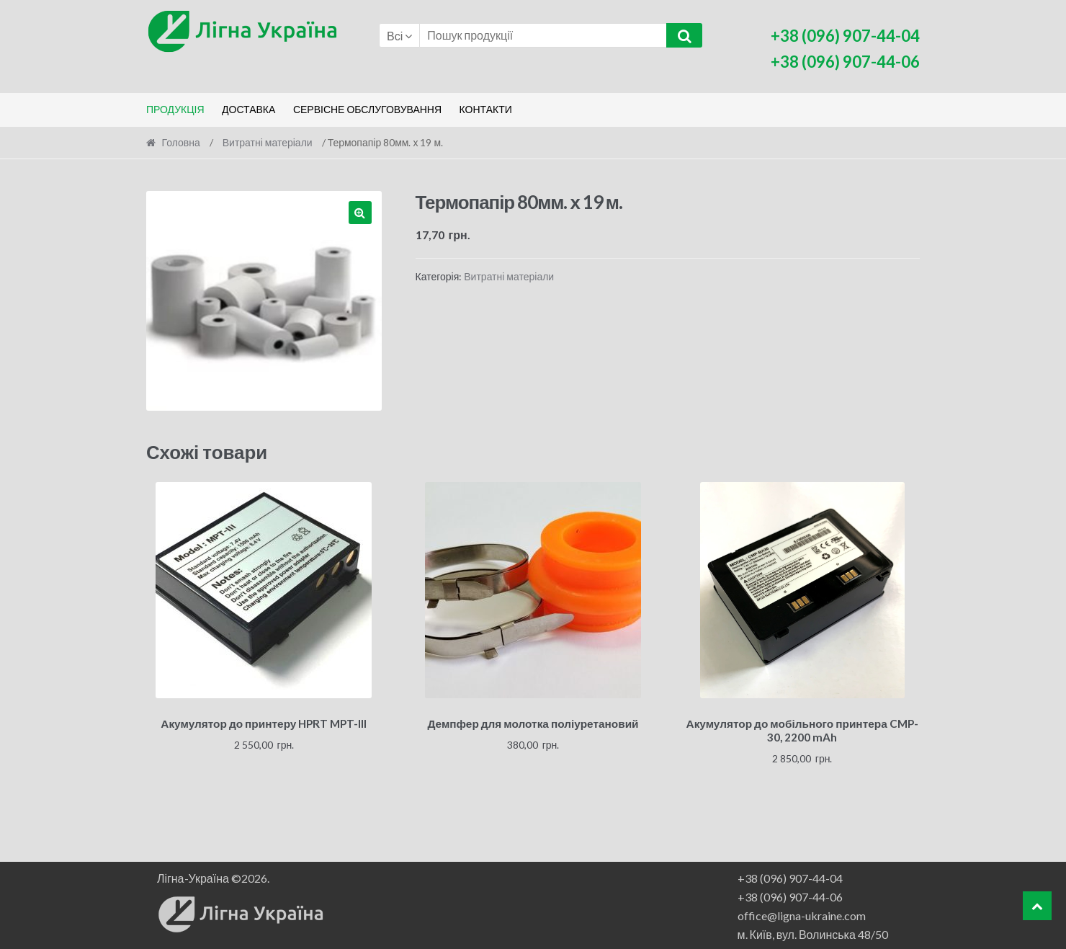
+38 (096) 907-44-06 (790, 894)
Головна (181, 142)
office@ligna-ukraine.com (802, 913)
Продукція (175, 109)
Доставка (248, 109)
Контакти (486, 109)
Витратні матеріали (268, 142)
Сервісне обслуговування (367, 109)
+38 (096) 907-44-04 (790, 876)
